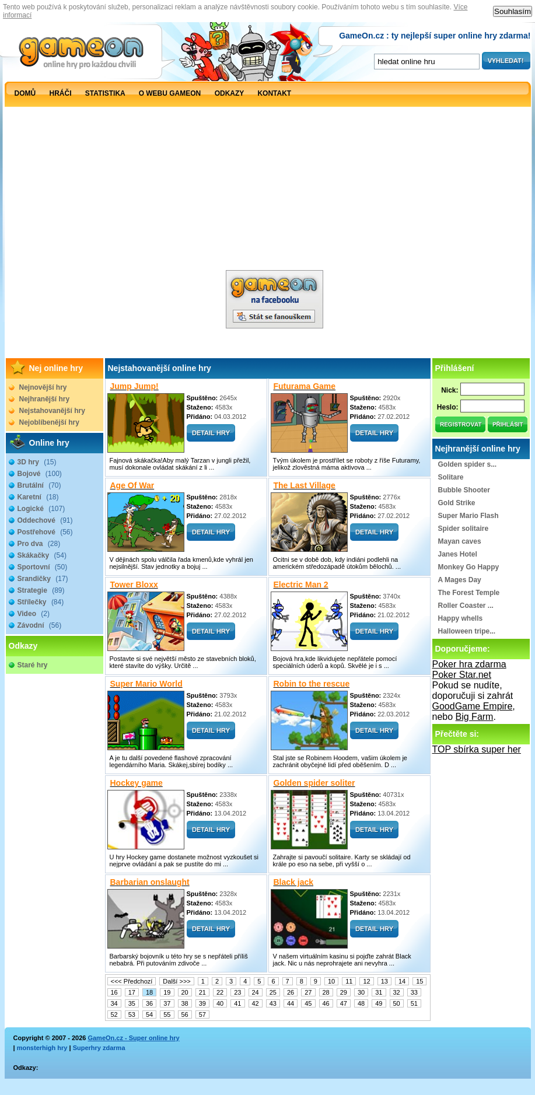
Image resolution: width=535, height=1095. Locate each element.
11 (348, 981)
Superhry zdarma (99, 1047)
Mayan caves (459, 541)
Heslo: (448, 407)
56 (184, 1014)
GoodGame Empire (472, 706)
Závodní (40, 625)
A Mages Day (459, 580)
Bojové (40, 474)
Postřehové (45, 532)
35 (131, 1003)
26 (290, 992)
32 (396, 992)
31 (378, 992)
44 (290, 1003)
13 (384, 981)
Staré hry (33, 665)
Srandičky (43, 579)
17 (131, 992)
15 (419, 981)
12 (366, 981)
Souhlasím (512, 11)
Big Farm (475, 717)
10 (331, 981)
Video (34, 614)
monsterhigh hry (42, 1047)
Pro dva (39, 544)
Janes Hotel (457, 554)
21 (202, 992)
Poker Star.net (461, 675)
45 (308, 1003)
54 (149, 1014)
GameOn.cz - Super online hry (133, 1037)
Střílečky (41, 602)
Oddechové (45, 520)
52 (114, 1014)
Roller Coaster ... (466, 605)
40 (219, 1003)
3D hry (37, 462)
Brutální (39, 485)
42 (255, 1003)
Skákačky (42, 555)
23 (237, 992)
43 (273, 1003)
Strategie (41, 590)
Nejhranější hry (44, 399)
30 (361, 992)
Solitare (451, 477)
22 (219, 992)
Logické (41, 509)
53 (131, 1014)
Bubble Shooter (464, 490)
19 (166, 992)
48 (361, 1003)
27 (308, 992)
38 (184, 1003)
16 (114, 992)
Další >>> (176, 981)
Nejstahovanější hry (52, 411)
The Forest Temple (469, 593)
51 (414, 1003)
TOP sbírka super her (476, 749)
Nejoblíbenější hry (49, 422)
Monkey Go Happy (468, 567)
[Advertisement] (113, 219)
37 (166, 1003)
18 (149, 992)
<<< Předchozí (132, 981)
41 (237, 1003)
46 (326, 1003)
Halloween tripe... (467, 631)
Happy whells (460, 618)
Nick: (449, 390)
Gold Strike (456, 503)
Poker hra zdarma (469, 664)
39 (202, 1003)
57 (202, 1014)
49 (378, 1003)
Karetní (38, 497)
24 (255, 992)
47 (343, 1003)
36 (149, 1003)
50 (396, 1003)
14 (401, 981)
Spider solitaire (463, 528)
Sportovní (43, 567)
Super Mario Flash (468, 516)
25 (273, 992)
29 (343, 992)
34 (114, 1003)
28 (326, 992)
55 (166, 1014)
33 (414, 992)
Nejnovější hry (43, 387)
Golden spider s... (467, 464)
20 (184, 992)
